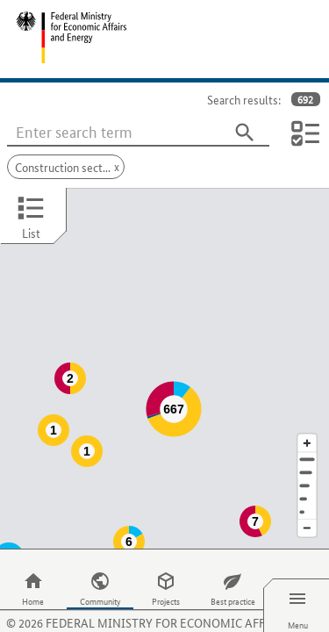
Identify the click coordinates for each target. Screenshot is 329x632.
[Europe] (307, 477)
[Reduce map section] (307, 494)
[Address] (307, 424)
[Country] (307, 463)
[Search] (244, 132)
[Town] (307, 437)
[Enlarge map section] (307, 408)
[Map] (164, 351)
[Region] (307, 450)
